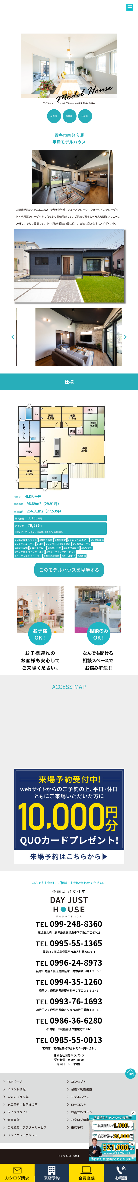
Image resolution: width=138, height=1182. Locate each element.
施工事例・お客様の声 (22, 1104)
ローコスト (78, 1104)
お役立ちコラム (81, 1112)
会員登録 (13, 1119)
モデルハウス (80, 1097)
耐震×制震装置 (81, 1089)
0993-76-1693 (76, 1001)
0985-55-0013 (76, 1039)
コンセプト (78, 1081)
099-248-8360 (76, 923)
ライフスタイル (18, 1112)
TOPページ (14, 1081)
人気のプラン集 (18, 1097)
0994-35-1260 (76, 981)
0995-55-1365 (76, 943)
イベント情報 (16, 1089)
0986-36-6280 (76, 1020)
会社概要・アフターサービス (27, 1127)
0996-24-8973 (76, 962)
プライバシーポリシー (22, 1135)
